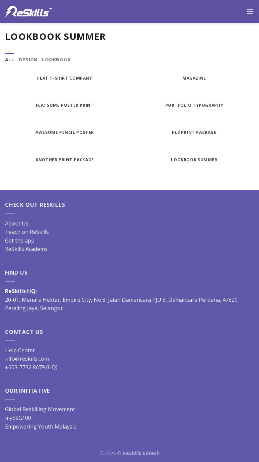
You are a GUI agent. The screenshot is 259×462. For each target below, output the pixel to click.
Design (28, 59)
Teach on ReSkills (27, 232)
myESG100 (18, 418)
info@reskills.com (27, 358)
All (9, 59)
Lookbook (56, 59)
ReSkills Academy (26, 249)
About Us (16, 223)
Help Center (20, 350)
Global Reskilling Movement (40, 409)
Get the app (19, 240)
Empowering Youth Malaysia (41, 426)
